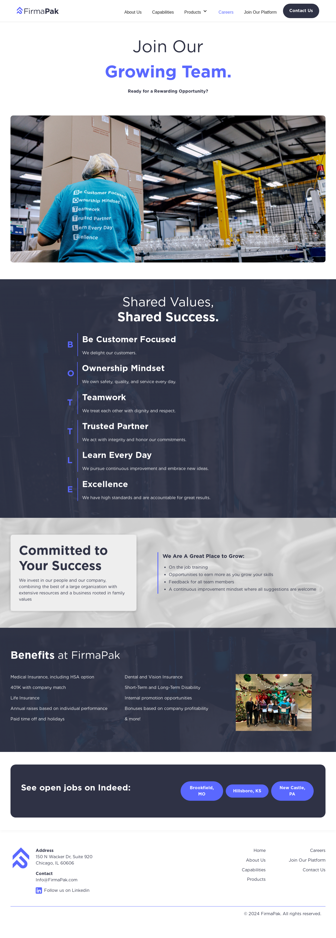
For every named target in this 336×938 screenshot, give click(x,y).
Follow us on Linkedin (67, 890)
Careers (226, 12)
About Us (133, 12)
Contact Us (314, 869)
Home (260, 850)
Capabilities (163, 12)
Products (256, 879)
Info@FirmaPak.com (56, 879)
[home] (38, 10)
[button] (196, 11)
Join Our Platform (260, 12)
